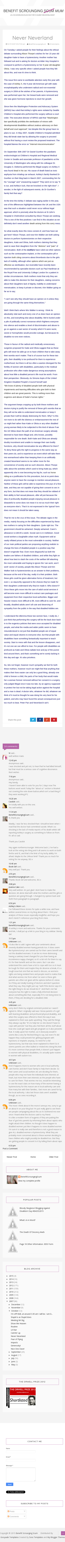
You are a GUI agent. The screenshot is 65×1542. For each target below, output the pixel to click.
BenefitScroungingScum (19, 815)
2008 (11, 1298)
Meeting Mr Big (17, 1320)
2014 (11, 1279)
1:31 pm (12, 922)
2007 (11, 1301)
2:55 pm (12, 874)
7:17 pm (12, 938)
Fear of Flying (17, 1339)
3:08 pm (12, 884)
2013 (11, 1282)
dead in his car (20, 170)
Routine (14, 1326)
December (16, 1304)
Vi (9, 753)
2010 (11, 1292)
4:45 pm (12, 1002)
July (13, 1358)
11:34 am (13, 812)
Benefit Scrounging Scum (27, 1533)
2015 (11, 1276)
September (16, 1352)
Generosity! (16, 1345)
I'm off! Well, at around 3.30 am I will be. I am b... (32, 1314)
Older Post (53, 1157)
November (16, 1307)
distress (41, 246)
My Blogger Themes (56, 1537)
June (13, 1361)
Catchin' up (15, 1333)
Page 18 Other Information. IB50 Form (36, 1244)
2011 (11, 1288)
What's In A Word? (27, 1220)
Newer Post (12, 1157)
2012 (11, 1285)
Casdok (12, 801)
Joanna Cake (14, 887)
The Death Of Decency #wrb (32, 1232)
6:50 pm (12, 903)
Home (33, 1157)
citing (18, 257)
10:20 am (13, 798)
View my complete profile (29, 1180)
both (14, 257)
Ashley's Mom (15, 906)
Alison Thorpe (28, 53)
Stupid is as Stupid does (21, 1317)
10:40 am (13, 863)
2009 (11, 1295)
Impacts (14, 1342)
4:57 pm (12, 1060)
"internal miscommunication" (42, 144)
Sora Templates (36, 1537)
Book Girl (13, 866)
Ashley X (18, 84)
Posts (11, 1511)
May (13, 1364)
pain (53, 246)
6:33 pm (12, 1145)
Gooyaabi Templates (10, 1537)
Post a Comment (10, 1148)
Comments (13, 1516)
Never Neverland (18, 1336)
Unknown (13, 941)
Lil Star (14, 1330)
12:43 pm (13, 760)
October (15, 1311)
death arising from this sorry (42, 223)
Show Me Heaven (18, 1323)
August (14, 1355)
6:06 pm (12, 1099)
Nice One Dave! (17, 1349)
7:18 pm (12, 776)
